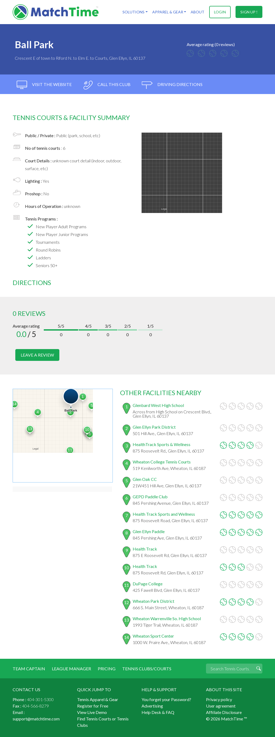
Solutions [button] (133, 12)
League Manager (71, 668)
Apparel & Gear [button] (167, 12)
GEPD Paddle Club (150, 496)
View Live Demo (92, 711)
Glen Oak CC (145, 478)
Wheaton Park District (153, 600)
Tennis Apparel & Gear (97, 699)
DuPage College (147, 583)
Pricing (106, 668)
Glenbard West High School (158, 404)
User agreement (221, 705)
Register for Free (92, 705)
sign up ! (249, 12)
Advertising (152, 705)
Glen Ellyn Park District (154, 426)
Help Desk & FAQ (158, 711)
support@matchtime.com (36, 718)
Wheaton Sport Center (153, 635)
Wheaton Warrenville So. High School (167, 618)
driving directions (172, 85)
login (220, 12)
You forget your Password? (166, 699)
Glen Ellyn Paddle (149, 531)
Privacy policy (219, 699)
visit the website (44, 85)
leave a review (37, 354)
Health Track (145, 548)
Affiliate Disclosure (224, 711)
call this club (107, 85)
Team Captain (29, 668)
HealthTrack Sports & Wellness (161, 444)
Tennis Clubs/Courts (146, 668)
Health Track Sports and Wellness (164, 513)
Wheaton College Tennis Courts (162, 461)
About (197, 12)
